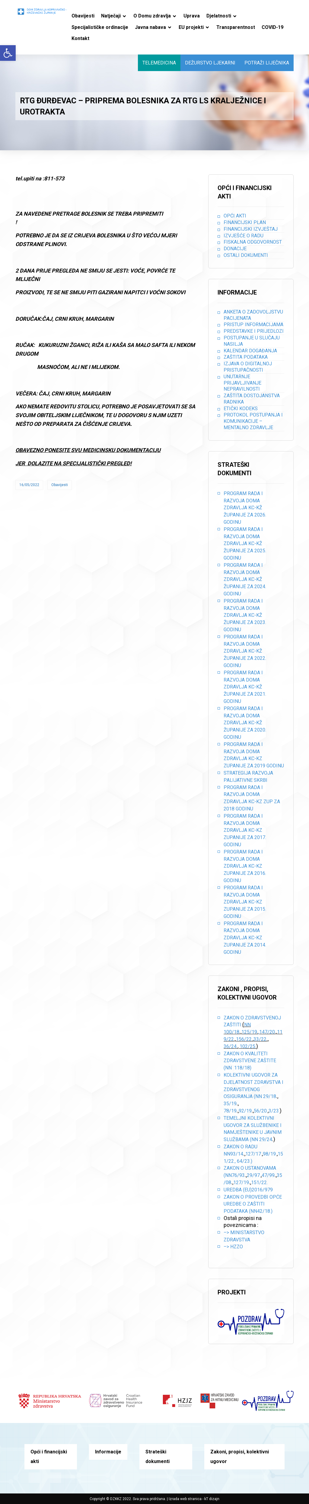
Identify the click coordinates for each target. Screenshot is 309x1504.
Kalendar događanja (250, 351)
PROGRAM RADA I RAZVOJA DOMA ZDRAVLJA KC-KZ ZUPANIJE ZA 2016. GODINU (245, 866)
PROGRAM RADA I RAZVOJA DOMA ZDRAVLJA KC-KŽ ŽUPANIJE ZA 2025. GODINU (245, 543)
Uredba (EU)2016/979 (248, 1190)
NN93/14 (233, 1154)
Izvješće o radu (243, 236)
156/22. (244, 1039)
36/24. (230, 1046)
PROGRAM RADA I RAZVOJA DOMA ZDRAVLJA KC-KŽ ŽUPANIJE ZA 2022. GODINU (245, 651)
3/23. (274, 1111)
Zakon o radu (240, 1147)
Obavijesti (59, 485)
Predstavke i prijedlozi (254, 331)
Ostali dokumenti (246, 255)
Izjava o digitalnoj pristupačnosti (248, 367)
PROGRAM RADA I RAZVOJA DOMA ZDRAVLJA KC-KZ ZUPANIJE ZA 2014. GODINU (245, 938)
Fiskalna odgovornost (253, 242)
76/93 (238, 1175)
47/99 (268, 1175)
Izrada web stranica (185, 1499)
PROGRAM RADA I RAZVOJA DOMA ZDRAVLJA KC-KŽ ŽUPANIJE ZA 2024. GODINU (245, 579)
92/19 (245, 1111)
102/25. (248, 1046)
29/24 (265, 1139)
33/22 (259, 1039)
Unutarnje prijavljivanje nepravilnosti (242, 383)
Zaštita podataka (246, 357)
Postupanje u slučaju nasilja (252, 341)
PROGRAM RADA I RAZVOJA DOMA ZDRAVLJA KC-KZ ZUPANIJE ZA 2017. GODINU (245, 830)
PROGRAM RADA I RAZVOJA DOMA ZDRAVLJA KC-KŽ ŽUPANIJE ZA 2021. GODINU (245, 687)
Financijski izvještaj (251, 229)
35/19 (230, 1103)
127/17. (253, 1154)
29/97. (254, 1175)
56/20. (261, 1111)
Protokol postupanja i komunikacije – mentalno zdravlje (253, 421)
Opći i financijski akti (48, 1456)
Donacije (235, 248)
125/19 (249, 1032)
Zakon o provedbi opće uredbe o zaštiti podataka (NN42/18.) (253, 1204)
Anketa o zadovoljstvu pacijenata (253, 315)
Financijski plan (245, 222)
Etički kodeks (241, 408)
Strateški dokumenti (157, 1456)
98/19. (270, 1154)
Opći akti (235, 216)
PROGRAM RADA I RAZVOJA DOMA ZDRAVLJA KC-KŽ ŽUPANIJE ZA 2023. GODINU (245, 615)
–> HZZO (233, 1247)
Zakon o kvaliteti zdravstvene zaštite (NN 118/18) (250, 1061)
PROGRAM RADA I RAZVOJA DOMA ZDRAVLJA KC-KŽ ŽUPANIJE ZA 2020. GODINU (245, 723)
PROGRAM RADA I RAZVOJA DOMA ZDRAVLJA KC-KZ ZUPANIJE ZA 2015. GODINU (245, 902)
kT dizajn (211, 1499)
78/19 (230, 1111)
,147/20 (266, 1032)
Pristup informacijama (253, 324)
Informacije (108, 1452)
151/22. (259, 1182)
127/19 (241, 1182)
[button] (8, 53)
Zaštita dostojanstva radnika (252, 399)
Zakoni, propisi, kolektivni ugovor (239, 1456)
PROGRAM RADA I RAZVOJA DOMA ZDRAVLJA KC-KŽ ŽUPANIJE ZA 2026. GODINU (245, 508)
